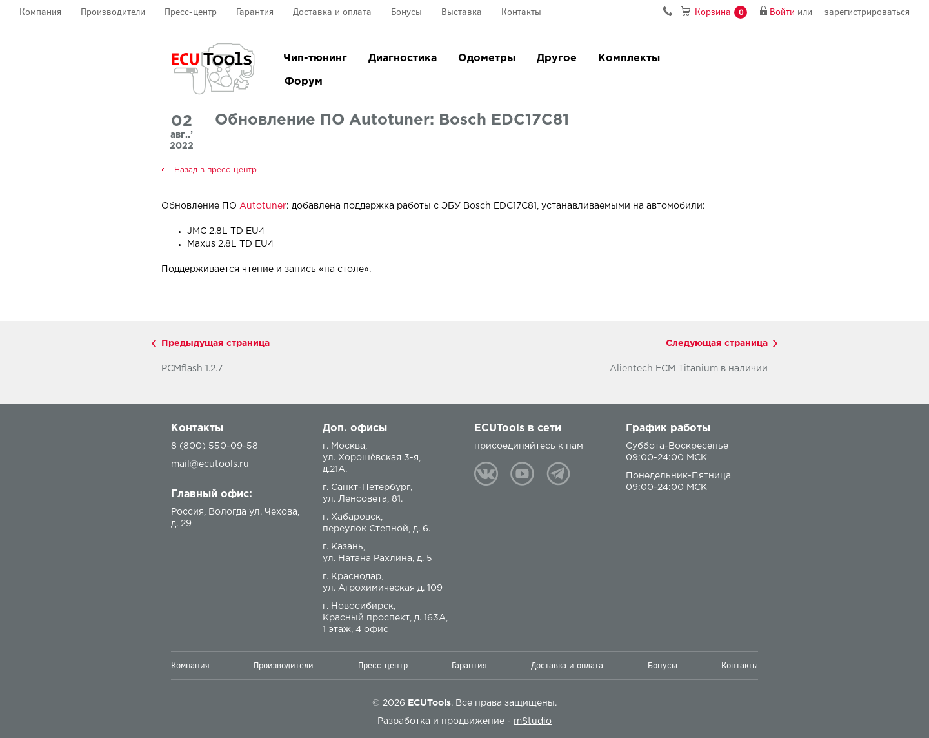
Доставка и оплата (332, 12)
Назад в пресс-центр (215, 170)
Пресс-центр (191, 12)
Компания (40, 12)
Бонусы (406, 12)
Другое (557, 58)
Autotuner (262, 206)
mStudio (533, 721)
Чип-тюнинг (315, 58)
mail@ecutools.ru (210, 464)
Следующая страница (717, 343)
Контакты (521, 12)
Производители (113, 12)
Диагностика (402, 58)
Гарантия (255, 12)
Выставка (461, 12)
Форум (304, 82)
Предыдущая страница (215, 343)
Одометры (486, 58)
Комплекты (629, 58)
